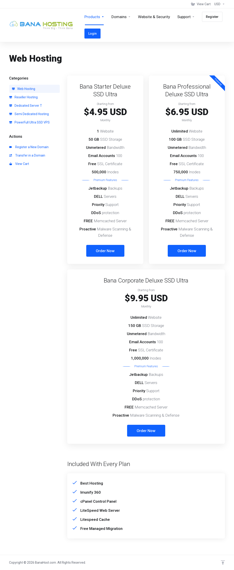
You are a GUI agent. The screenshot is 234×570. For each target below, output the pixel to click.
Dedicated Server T (25, 105)
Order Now (105, 251)
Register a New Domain (29, 147)
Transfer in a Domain (27, 155)
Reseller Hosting (23, 97)
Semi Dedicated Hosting (29, 114)
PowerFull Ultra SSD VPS (29, 122)
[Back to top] (223, 562)
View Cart (19, 164)
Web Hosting (23, 89)
